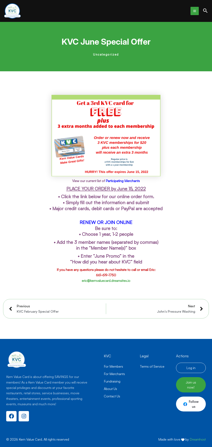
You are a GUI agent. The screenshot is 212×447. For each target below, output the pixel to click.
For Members (113, 366)
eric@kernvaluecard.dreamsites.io (106, 281)
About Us (110, 389)
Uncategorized (106, 54)
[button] (205, 10)
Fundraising (112, 381)
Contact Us (112, 396)
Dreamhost (198, 439)
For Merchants (114, 374)
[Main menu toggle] (194, 11)
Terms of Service (152, 366)
